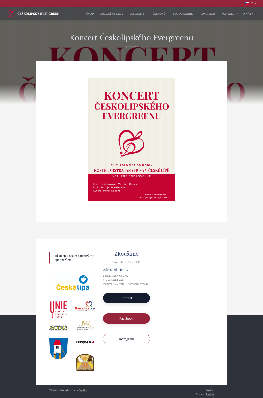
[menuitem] (86, 13)
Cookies (83, 390)
